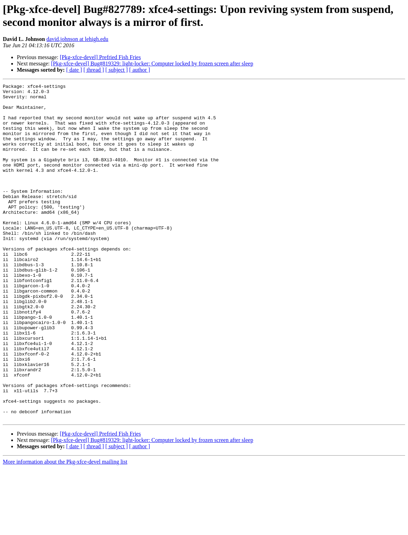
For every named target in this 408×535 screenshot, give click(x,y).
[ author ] (139, 70)
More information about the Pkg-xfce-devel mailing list (65, 529)
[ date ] (74, 70)
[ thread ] (93, 70)
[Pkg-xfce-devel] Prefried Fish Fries (100, 57)
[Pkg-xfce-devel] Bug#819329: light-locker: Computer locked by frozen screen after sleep (152, 63)
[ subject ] (116, 70)
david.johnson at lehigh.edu (78, 39)
